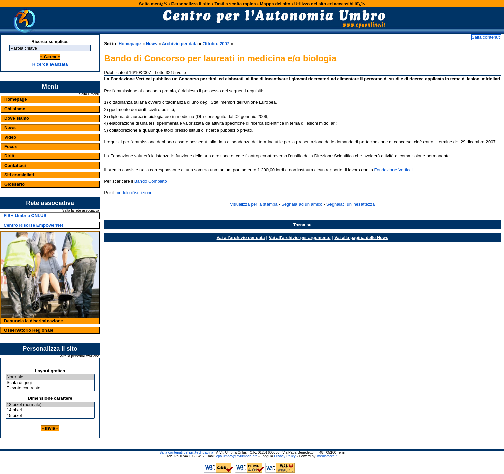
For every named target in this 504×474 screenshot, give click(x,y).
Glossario (14, 184)
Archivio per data (180, 43)
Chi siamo (14, 108)
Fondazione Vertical (393, 169)
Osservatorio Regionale (28, 330)
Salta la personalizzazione (79, 356)
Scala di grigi (50, 383)
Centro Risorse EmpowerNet (33, 225)
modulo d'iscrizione (133, 192)
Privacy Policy (285, 456)
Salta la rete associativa (80, 210)
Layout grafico (50, 370)
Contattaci (15, 165)
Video (10, 137)
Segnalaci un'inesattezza (350, 204)
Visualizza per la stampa (254, 204)
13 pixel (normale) (50, 405)
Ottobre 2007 (215, 43)
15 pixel (50, 416)
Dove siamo (16, 118)
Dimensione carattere (50, 398)
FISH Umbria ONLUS (25, 215)
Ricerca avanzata (50, 64)
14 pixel (50, 410)
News (10, 127)
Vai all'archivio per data (241, 237)
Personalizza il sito (190, 3)
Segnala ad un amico (301, 204)
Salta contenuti (486, 37)
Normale (50, 377)
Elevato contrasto (50, 388)
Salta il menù (89, 94)
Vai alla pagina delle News (361, 237)
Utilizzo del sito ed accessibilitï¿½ (329, 3)
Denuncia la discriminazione (33, 320)
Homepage (15, 99)
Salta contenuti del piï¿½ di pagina (186, 452)
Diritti (10, 155)
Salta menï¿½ (153, 3)
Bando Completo (150, 181)
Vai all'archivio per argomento (299, 237)
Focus (10, 146)
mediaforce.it (327, 456)
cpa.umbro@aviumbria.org (237, 456)
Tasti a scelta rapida (235, 3)
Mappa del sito (275, 3)
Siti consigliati (19, 174)
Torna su (302, 224)
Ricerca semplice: (50, 41)
